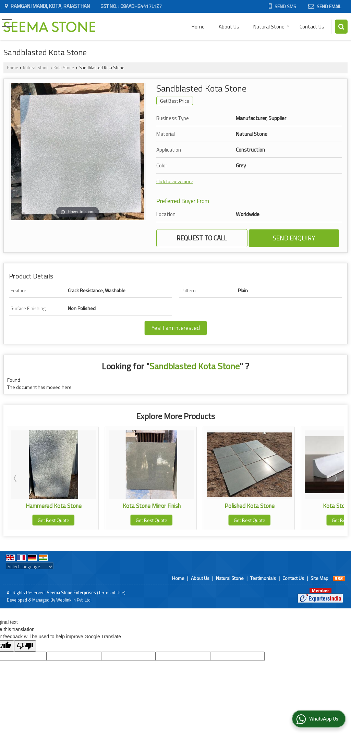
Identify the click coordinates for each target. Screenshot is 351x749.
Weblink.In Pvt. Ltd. (74, 600)
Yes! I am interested (176, 327)
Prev (15, 478)
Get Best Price (174, 100)
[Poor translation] (25, 646)
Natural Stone (271, 27)
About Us (229, 27)
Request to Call (202, 238)
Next (335, 478)
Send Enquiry (294, 238)
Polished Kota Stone (256, 505)
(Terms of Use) (111, 593)
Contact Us (312, 27)
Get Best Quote (60, 520)
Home (198, 27)
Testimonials (263, 578)
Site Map (319, 578)
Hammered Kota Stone (60, 505)
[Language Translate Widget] (29, 566)
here (67, 387)
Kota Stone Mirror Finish (158, 505)
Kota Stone (63, 67)
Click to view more (174, 181)
